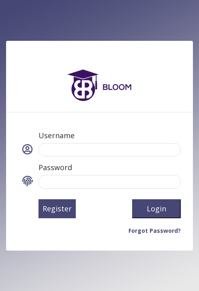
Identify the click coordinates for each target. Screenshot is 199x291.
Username (57, 135)
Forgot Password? (154, 230)
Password (55, 167)
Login (156, 208)
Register (57, 208)
